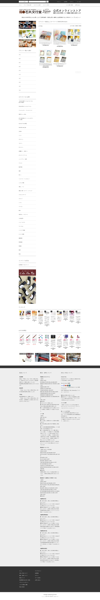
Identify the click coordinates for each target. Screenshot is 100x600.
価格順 (76, 25)
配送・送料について (23, 575)
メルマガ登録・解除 (23, 584)
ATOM (23, 586)
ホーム (20, 570)
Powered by (50, 596)
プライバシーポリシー (23, 582)
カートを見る (37, 577)
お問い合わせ (37, 580)
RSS (20, 586)
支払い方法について (23, 573)
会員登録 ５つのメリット (24, 264)
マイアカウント (38, 570)
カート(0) (78, 1)
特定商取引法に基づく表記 (24, 580)
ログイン (71, 1)
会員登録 (64, 1)
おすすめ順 (72, 25)
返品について (22, 577)
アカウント (58, 1)
